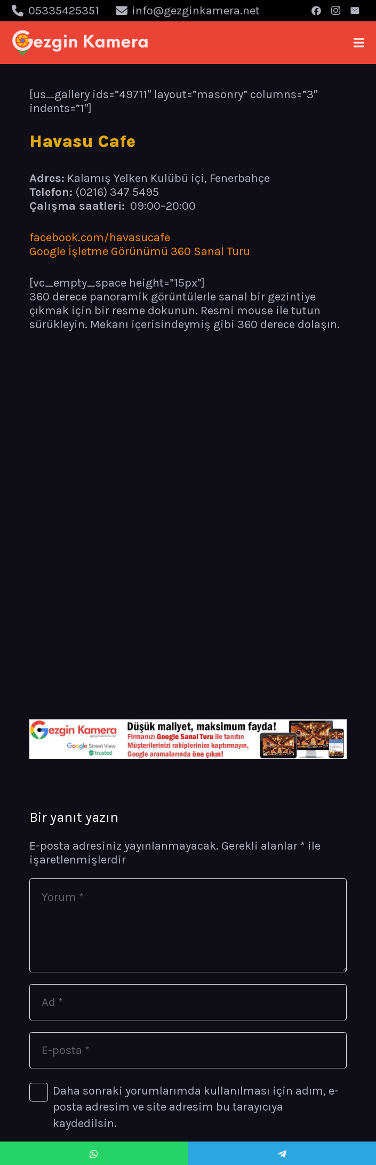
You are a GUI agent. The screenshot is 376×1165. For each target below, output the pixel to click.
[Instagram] (335, 10)
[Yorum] (188, 925)
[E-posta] (354, 10)
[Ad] (188, 1002)
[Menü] (358, 42)
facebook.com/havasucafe (99, 237)
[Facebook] (316, 10)
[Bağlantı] (80, 42)
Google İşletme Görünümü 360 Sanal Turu (139, 251)
